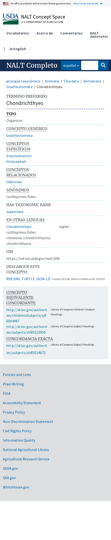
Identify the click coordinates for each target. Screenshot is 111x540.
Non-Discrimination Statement (28, 421)
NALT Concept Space (43, 16)
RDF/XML (13, 278)
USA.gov (9, 477)
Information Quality (19, 440)
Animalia (52, 81)
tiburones (14, 181)
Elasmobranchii (19, 155)
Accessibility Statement (22, 402)
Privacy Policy (14, 412)
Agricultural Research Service (26, 459)
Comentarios (71, 33)
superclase (14, 211)
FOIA (7, 393)
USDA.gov (10, 468)
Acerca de (44, 33)
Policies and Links (17, 374)
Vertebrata (92, 81)
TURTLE (28, 278)
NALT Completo (31, 65)
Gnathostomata (19, 86)
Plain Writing (13, 384)
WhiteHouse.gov (16, 487)
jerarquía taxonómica (23, 81)
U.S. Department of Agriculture (42, 22)
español (68, 65)
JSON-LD (43, 278)
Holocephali (16, 161)
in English (18, 48)
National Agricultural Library (26, 449)
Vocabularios (18, 33)
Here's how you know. (86, 3)
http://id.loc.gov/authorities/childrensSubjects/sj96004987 (26, 315)
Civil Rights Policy (17, 430)
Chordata (71, 81)
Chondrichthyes (19, 226)
